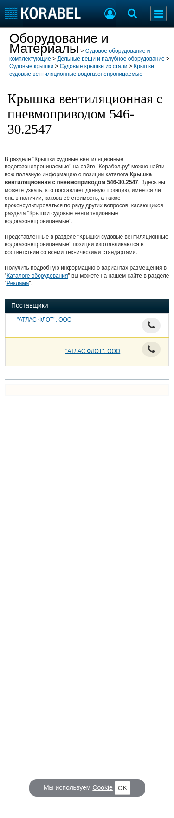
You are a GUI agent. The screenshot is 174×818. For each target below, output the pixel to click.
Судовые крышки (31, 66)
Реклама (17, 283)
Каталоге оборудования (37, 276)
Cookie (102, 787)
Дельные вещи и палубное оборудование (110, 59)
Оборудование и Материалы (59, 43)
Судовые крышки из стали (94, 66)
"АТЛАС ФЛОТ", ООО (44, 319)
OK (122, 788)
